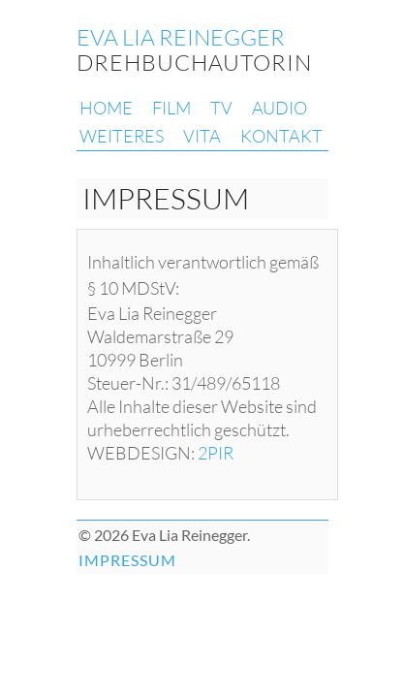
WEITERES (121, 135)
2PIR (215, 452)
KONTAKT (281, 135)
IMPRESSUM (127, 560)
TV (221, 107)
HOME (106, 107)
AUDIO (279, 107)
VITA (202, 135)
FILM (171, 107)
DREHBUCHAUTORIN (194, 49)
